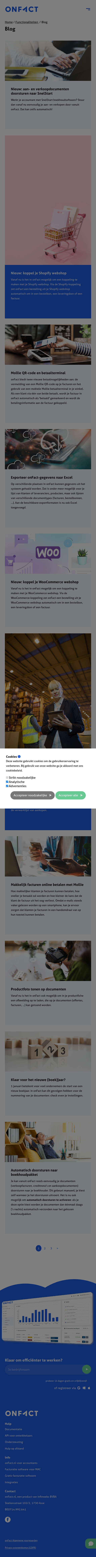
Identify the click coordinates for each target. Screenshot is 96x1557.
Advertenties (17, 786)
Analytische (17, 782)
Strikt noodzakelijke (22, 777)
